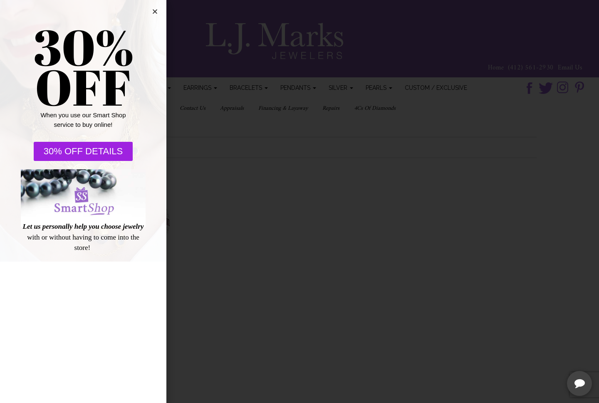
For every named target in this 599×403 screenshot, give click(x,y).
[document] (299, 201)
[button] (146, 11)
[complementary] (538, 357)
